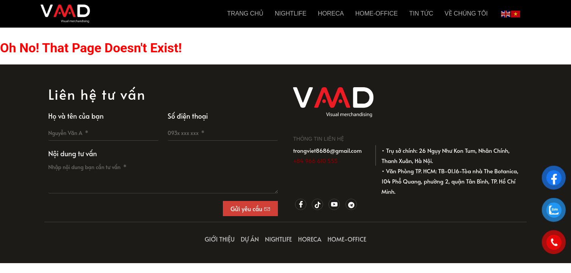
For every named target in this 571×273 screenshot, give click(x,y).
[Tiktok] (317, 204)
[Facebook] (300, 204)
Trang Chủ (245, 13)
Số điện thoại (188, 116)
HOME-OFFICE (376, 13)
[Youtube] (334, 204)
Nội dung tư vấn (72, 153)
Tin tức (421, 13)
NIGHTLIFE (291, 13)
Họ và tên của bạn (76, 116)
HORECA (331, 13)
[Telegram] (351, 204)
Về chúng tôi (466, 13)
